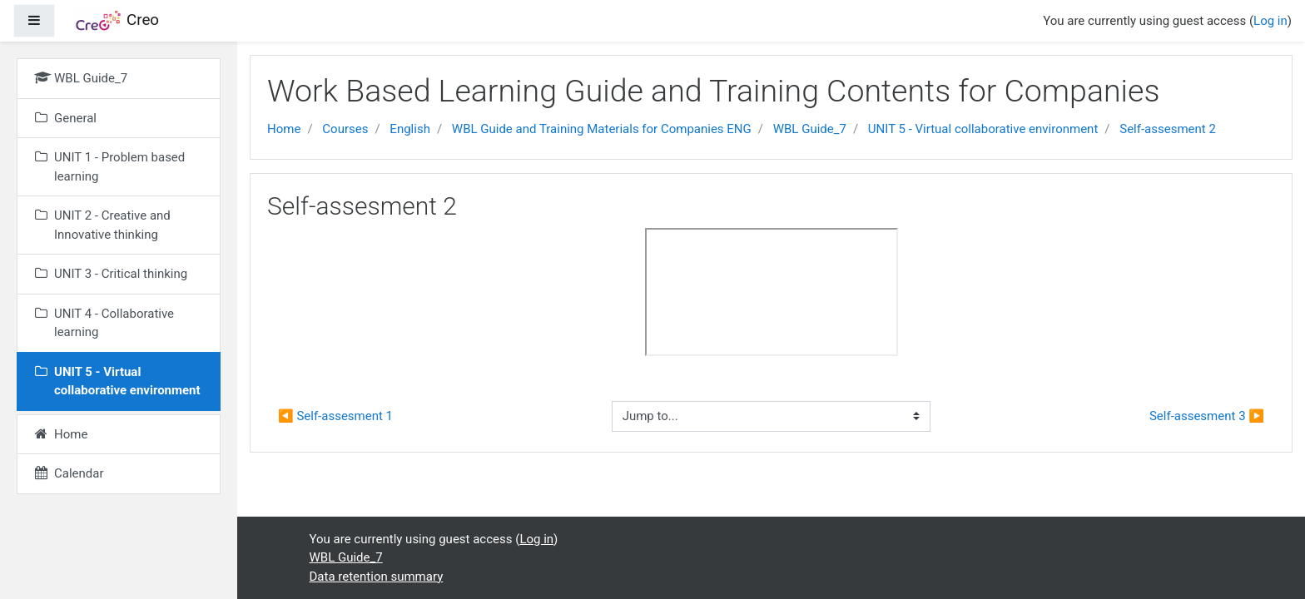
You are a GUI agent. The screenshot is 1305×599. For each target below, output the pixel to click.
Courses (345, 128)
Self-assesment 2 (1167, 128)
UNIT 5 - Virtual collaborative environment (983, 128)
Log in (1270, 20)
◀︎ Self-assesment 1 (335, 415)
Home (283, 128)
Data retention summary (377, 576)
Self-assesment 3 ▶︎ (1206, 415)
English (410, 128)
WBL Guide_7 (809, 128)
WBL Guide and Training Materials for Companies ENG (602, 128)
